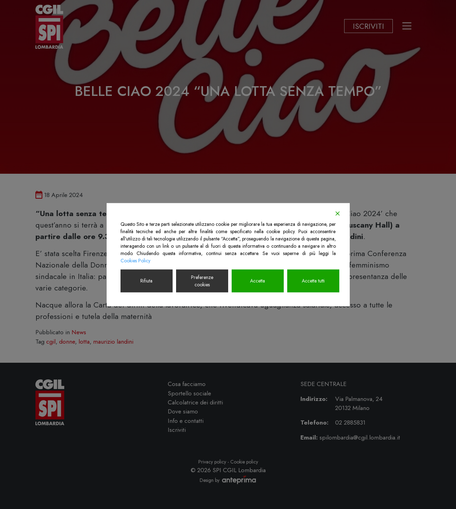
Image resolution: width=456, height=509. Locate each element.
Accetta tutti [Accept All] (313, 280)
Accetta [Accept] (257, 280)
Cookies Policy (135, 260)
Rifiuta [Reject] (146, 280)
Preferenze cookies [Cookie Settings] (202, 280)
